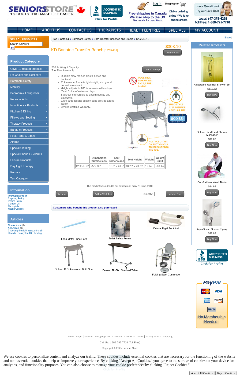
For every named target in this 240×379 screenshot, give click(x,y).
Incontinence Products (28, 106)
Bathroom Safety (28, 81)
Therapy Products (28, 124)
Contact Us (80, 30)
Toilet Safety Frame (120, 238)
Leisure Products (28, 160)
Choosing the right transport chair (25, 230)
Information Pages (17, 196)
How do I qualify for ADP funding (25, 233)
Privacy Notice (153, 336)
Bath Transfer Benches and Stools (113, 38)
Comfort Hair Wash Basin (212, 182)
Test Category (21, 179)
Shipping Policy (16, 198)
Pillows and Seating (28, 118)
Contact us (129, 336)
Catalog (64, 38)
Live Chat (211, 11)
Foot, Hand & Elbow (28, 136)
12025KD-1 (142, 38)
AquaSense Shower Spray (212, 229)
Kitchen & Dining (28, 112)
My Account (206, 30)
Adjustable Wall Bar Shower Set (212, 84)
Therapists (110, 30)
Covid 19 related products (29, 69)
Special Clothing (22, 148)
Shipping (167, 336)
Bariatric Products (28, 130)
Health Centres (16, 209)
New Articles (14, 225)
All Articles (13, 228)
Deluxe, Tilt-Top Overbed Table (120, 270)
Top (55, 38)
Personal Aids (28, 99)
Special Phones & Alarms (28, 154)
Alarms (28, 142)
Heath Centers (145, 30)
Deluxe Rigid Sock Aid (166, 228)
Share (227, 37)
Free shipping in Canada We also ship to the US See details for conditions (138, 11)
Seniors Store (47, 11)
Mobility (28, 87)
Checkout (117, 336)
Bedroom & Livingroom (28, 93)
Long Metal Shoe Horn (74, 239)
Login (157, 4)
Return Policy (15, 201)
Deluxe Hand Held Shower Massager (212, 133)
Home (27, 30)
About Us (51, 30)
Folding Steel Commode (166, 274)
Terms (140, 336)
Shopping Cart (177, 4)
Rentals (17, 173)
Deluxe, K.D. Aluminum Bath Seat (74, 269)
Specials (177, 30)
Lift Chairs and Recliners (28, 75)
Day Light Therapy (24, 166)
